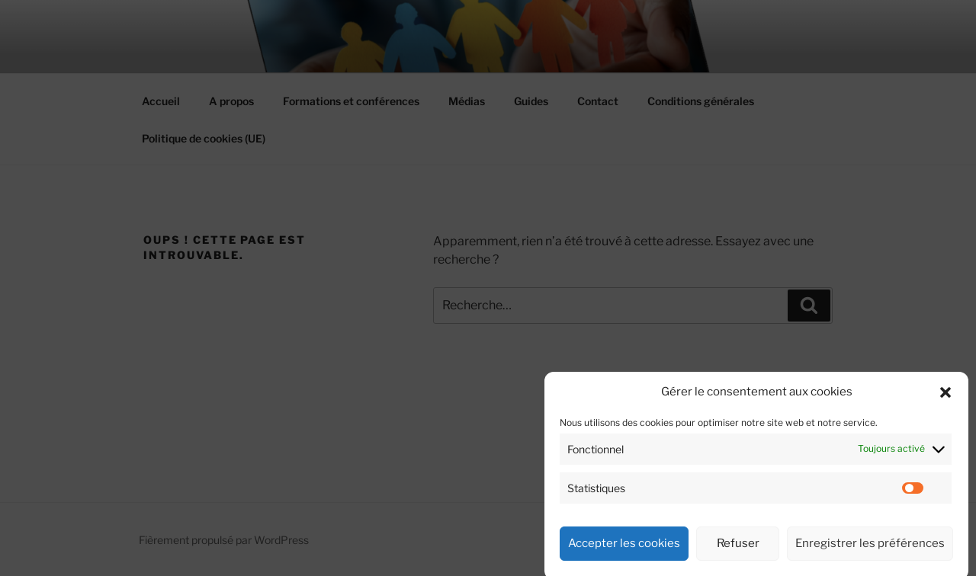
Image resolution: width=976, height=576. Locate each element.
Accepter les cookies (624, 555)
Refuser (738, 555)
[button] (945, 403)
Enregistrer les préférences (870, 555)
